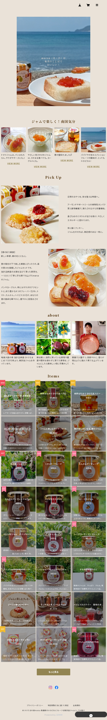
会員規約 (76, 705)
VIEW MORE (13, 163)
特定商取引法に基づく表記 (58, 705)
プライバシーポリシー (35, 705)
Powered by (53, 715)
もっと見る (53, 672)
